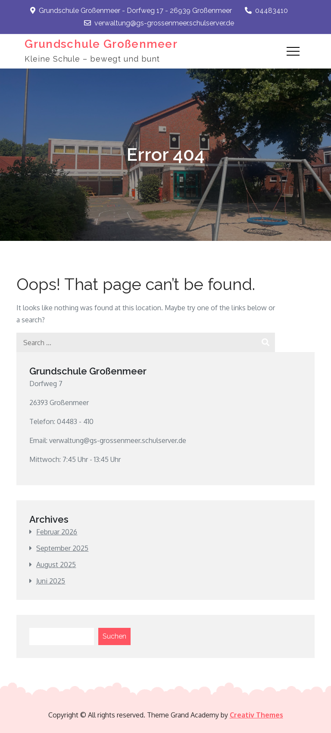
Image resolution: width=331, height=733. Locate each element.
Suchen (114, 636)
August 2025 (56, 564)
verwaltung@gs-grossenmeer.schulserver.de (159, 23)
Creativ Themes (256, 715)
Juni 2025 (50, 581)
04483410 (266, 10)
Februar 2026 (56, 531)
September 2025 (62, 548)
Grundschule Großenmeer (101, 43)
